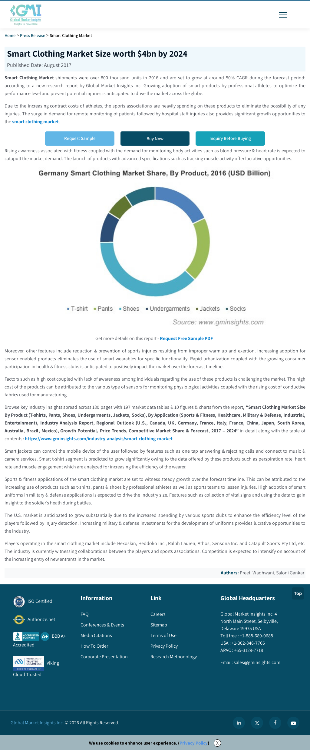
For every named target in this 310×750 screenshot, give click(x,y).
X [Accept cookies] (217, 743)
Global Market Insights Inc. (37, 722)
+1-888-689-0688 (256, 636)
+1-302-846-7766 (248, 643)
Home (10, 35)
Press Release (32, 35)
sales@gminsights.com (256, 662)
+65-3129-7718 (248, 650)
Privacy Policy (194, 743)
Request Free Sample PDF (186, 338)
